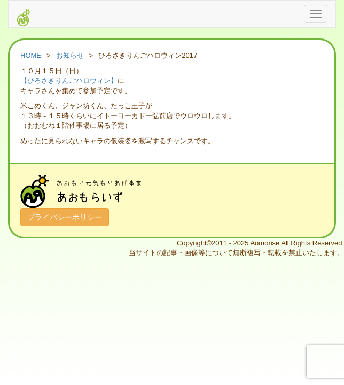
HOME (30, 55)
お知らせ (70, 55)
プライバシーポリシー (64, 217)
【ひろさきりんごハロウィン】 (69, 80)
